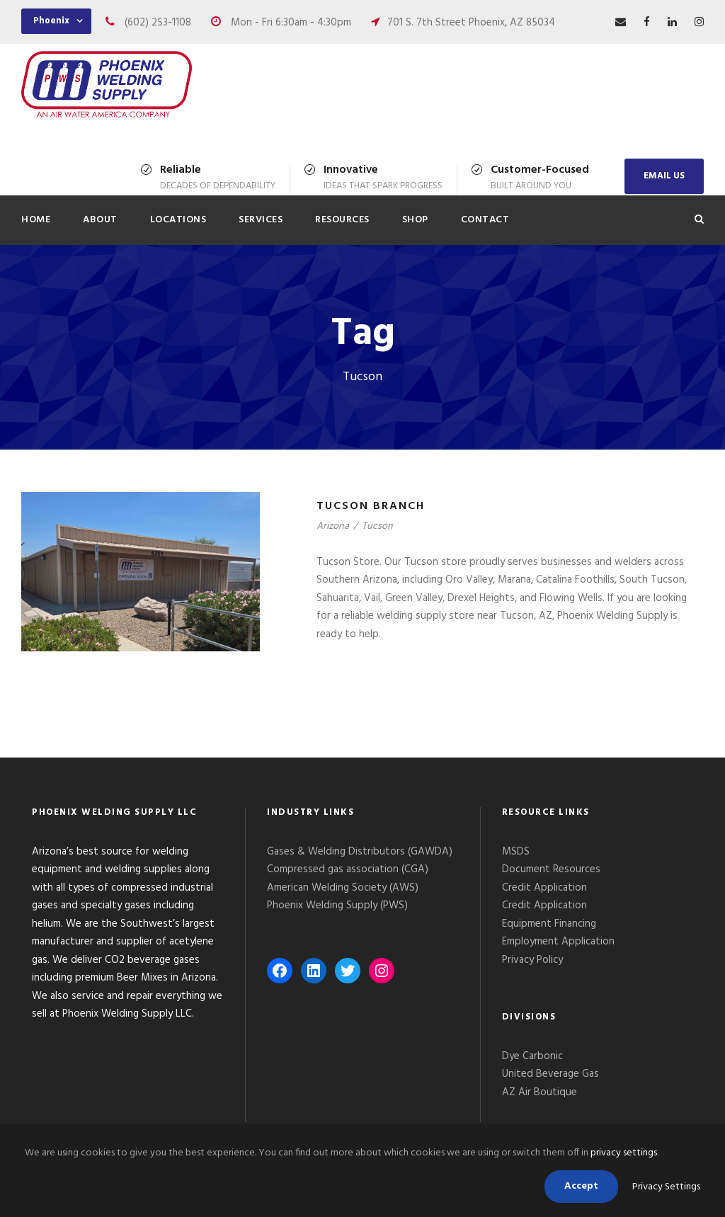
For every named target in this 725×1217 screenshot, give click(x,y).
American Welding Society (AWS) (342, 887)
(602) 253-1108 (158, 22)
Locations (178, 220)
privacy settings (623, 1153)
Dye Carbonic (532, 1056)
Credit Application (544, 887)
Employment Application (558, 941)
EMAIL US (664, 175)
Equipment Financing (549, 923)
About (100, 220)
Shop (415, 220)
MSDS (516, 851)
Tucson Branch (370, 506)
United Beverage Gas (550, 1073)
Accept (581, 1186)
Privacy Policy (534, 960)
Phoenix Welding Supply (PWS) (337, 905)
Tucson (377, 526)
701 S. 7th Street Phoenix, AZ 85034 (471, 22)
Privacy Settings (666, 1187)
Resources (342, 220)
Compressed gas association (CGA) (347, 869)
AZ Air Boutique (539, 1092)
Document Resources (551, 869)
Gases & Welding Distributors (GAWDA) (359, 851)
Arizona (332, 526)
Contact (485, 220)
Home (35, 220)
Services (260, 220)
